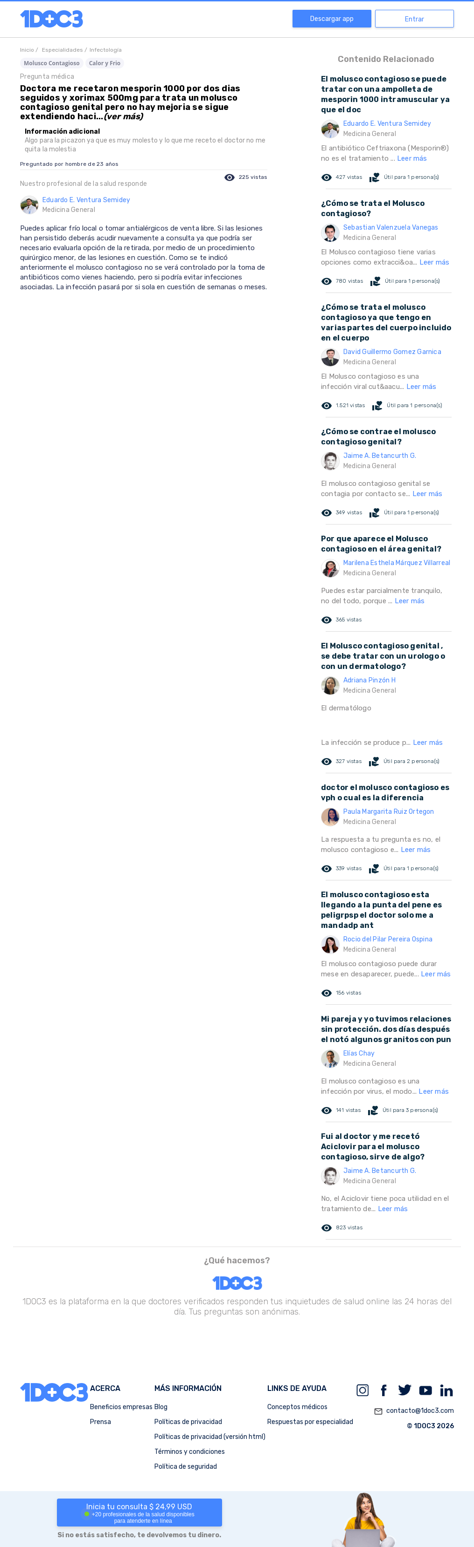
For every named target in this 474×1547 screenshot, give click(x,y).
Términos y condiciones (189, 1452)
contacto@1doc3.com (414, 1411)
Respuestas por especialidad (310, 1422)
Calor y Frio (105, 63)
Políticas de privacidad (188, 1422)
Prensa (100, 1422)
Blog (160, 1407)
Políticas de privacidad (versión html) (209, 1437)
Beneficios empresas (121, 1407)
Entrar (414, 19)
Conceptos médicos (297, 1407)
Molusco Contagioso (52, 63)
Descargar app (332, 19)
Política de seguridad (185, 1467)
